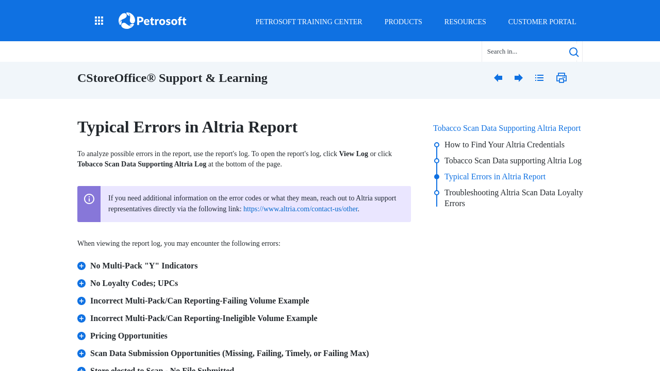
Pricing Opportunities (123, 333)
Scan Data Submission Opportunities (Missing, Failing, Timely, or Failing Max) (223, 351)
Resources (465, 22)
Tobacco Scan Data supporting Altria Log (513, 160)
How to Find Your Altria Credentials (504, 144)
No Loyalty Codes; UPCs (128, 281)
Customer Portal (542, 22)
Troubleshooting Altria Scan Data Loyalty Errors (513, 198)
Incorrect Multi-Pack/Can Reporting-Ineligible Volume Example (198, 316)
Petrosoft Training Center (309, 22)
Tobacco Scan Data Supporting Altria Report (507, 128)
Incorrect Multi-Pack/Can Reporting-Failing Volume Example (193, 298)
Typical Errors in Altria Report (495, 176)
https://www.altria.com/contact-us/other (300, 209)
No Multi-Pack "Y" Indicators (137, 263)
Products (403, 22)
